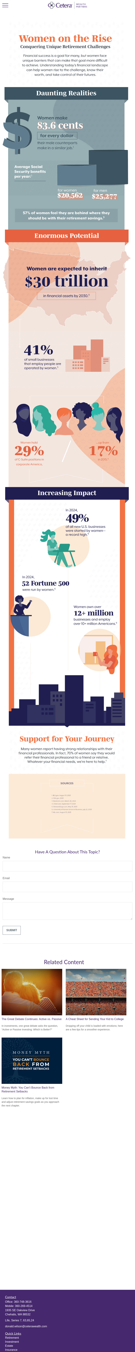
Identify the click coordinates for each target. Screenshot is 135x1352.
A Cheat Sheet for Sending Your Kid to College (95, 1019)
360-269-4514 (24, 1306)
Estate (9, 1345)
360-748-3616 (22, 1301)
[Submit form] (12, 930)
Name (6, 857)
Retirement (12, 1337)
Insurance (11, 1349)
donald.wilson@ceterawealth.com (26, 1326)
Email (6, 878)
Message (8, 898)
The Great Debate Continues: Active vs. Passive (32, 1019)
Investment (12, 1341)
